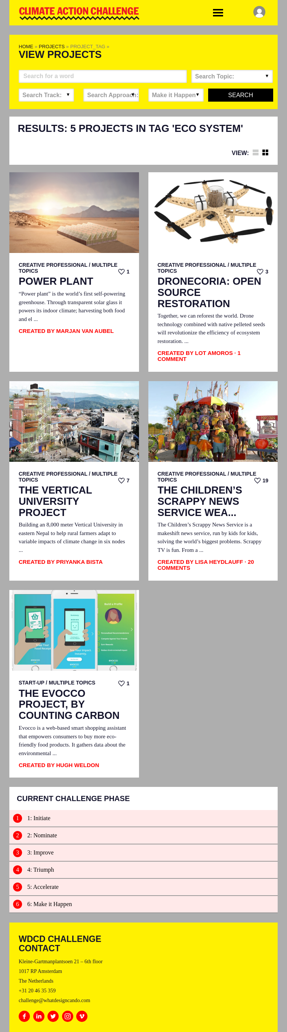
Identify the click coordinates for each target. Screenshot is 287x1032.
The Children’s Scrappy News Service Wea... (200, 501)
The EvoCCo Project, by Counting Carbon (69, 704)
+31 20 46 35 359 (37, 991)
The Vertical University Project (55, 501)
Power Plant (56, 281)
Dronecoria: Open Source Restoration (210, 292)
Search (240, 95)
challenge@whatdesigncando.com (54, 1000)
